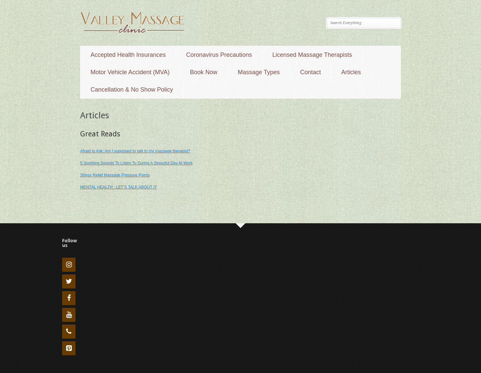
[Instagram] (68, 265)
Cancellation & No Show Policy (132, 89)
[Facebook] (68, 298)
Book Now (203, 72)
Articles (351, 72)
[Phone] (68, 332)
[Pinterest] (68, 348)
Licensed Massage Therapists (312, 54)
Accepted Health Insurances (128, 54)
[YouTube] (68, 315)
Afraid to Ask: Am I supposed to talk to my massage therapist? (135, 151)
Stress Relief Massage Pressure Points (115, 175)
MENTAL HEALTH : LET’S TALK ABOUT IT (118, 187)
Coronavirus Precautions (219, 54)
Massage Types (259, 72)
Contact (310, 72)
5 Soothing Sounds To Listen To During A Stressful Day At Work (136, 163)
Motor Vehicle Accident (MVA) (130, 72)
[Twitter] (68, 281)
